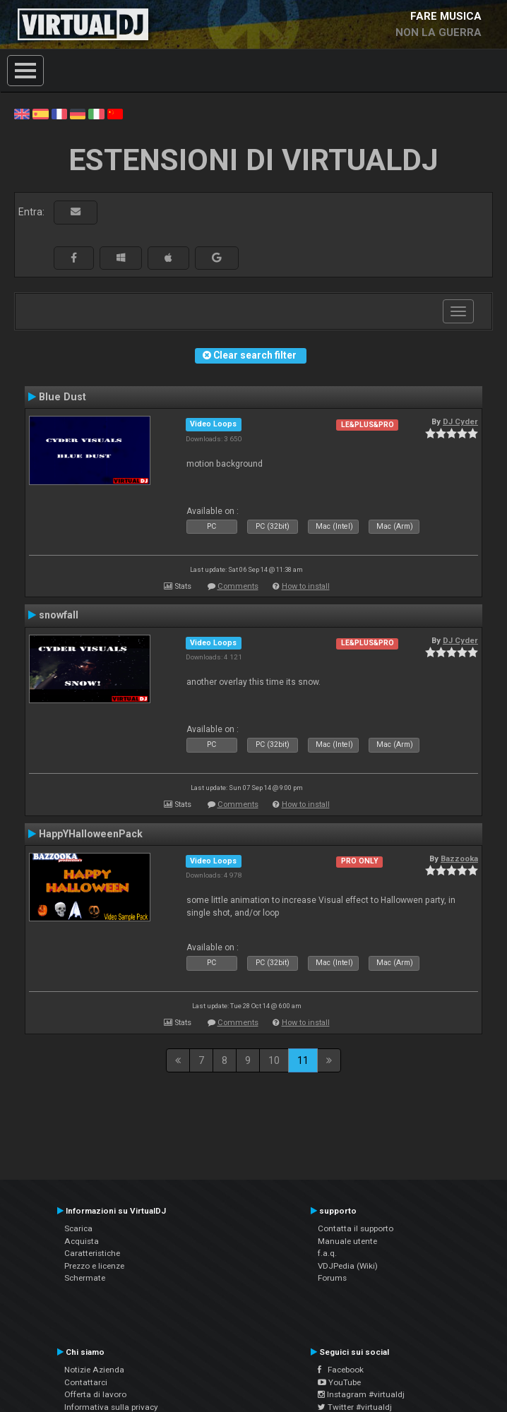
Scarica (78, 1228)
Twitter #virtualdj (355, 1407)
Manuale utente (347, 1241)
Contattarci (85, 1382)
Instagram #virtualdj (361, 1394)
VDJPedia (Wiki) (348, 1266)
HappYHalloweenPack (91, 833)
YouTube (339, 1382)
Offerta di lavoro (95, 1394)
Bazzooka (459, 858)
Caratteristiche (92, 1253)
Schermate (84, 1278)
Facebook (341, 1370)
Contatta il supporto (355, 1228)
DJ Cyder (460, 421)
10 (274, 1060)
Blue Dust (62, 396)
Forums (332, 1278)
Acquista (81, 1241)
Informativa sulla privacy (111, 1407)
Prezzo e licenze (94, 1266)
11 (303, 1060)
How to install (306, 586)
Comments (237, 586)
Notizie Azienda (94, 1370)
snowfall (58, 615)
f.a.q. (327, 1253)
